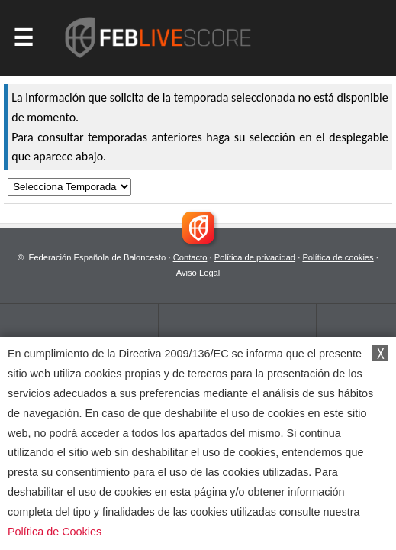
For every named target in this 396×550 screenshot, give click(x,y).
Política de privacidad (254, 257)
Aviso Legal (198, 272)
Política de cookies (337, 257)
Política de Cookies (54, 532)
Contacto (190, 257)
